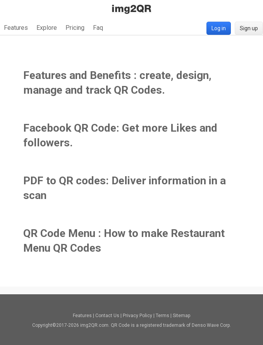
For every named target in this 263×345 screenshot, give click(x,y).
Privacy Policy (137, 315)
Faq (98, 27)
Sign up (249, 28)
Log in (218, 28)
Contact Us (107, 315)
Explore (46, 27)
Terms (162, 315)
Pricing (74, 27)
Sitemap (181, 315)
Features (16, 27)
